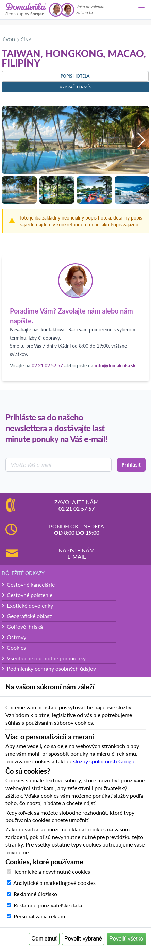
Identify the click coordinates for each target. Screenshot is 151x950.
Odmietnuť (44, 939)
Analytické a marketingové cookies (54, 882)
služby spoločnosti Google (104, 761)
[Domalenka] (25, 10)
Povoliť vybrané (83, 939)
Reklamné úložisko (35, 894)
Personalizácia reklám (39, 916)
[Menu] (141, 10)
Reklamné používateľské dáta (48, 905)
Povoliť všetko (126, 939)
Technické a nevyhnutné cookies (52, 871)
